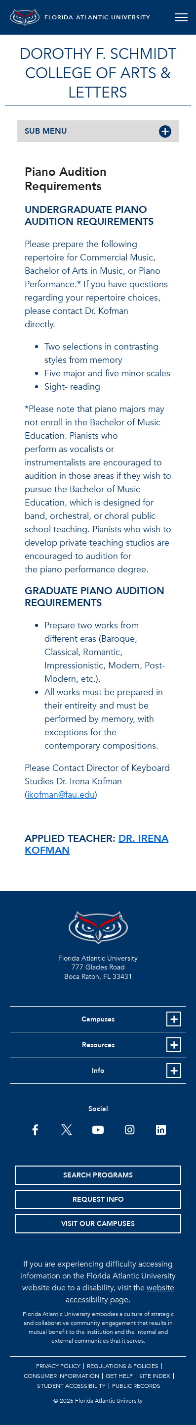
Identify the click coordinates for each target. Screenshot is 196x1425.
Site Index (154, 1376)
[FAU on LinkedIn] (161, 1129)
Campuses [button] (98, 1019)
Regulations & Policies (122, 1366)
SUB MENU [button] (46, 131)
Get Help (119, 1376)
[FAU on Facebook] (35, 1129)
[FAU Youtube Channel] (98, 1129)
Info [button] (98, 1070)
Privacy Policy (58, 1366)
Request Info (98, 1199)
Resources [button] (98, 1045)
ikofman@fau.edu (61, 795)
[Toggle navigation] (181, 17)
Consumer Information (61, 1376)
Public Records (136, 1386)
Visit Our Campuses (98, 1223)
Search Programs (98, 1175)
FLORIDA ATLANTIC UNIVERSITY (97, 17)
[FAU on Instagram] (129, 1129)
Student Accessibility (71, 1386)
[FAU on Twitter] (66, 1129)
